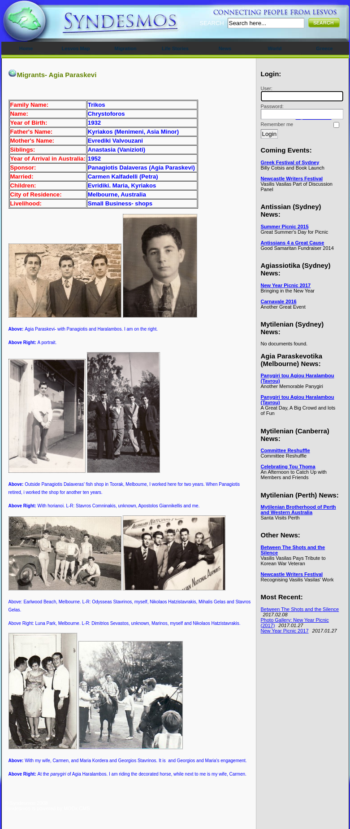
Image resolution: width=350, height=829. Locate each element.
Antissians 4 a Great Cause (292, 242)
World (275, 48)
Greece (324, 48)
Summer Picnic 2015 (285, 226)
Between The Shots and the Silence (300, 609)
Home (26, 48)
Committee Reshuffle (285, 450)
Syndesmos (59, 26)
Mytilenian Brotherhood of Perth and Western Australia (298, 509)
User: (301, 93)
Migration (125, 48)
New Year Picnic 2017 (286, 285)
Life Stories (175, 48)
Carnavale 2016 (279, 301)
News (225, 48)
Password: (301, 111)
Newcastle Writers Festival (292, 178)
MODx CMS (77, 808)
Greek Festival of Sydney (290, 162)
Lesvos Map (76, 48)
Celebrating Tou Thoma (288, 466)
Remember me (277, 124)
